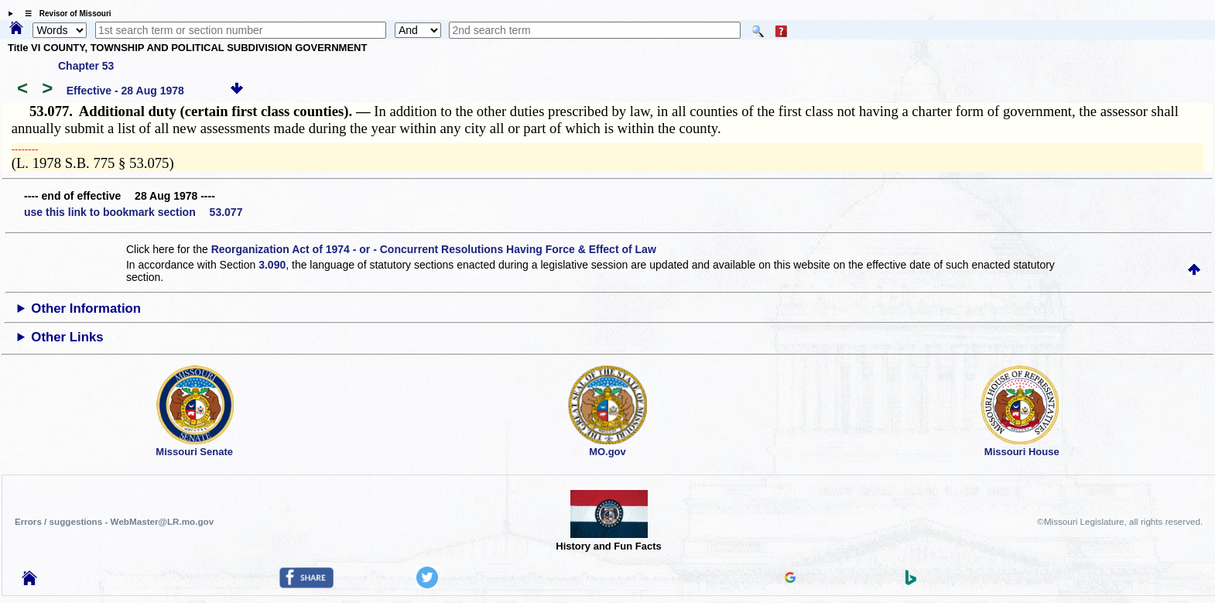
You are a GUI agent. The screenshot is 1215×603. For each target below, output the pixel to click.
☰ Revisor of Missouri (64, 13)
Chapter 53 (86, 66)
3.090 (272, 265)
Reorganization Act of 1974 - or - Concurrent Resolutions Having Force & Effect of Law (433, 249)
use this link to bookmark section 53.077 (133, 212)
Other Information (86, 308)
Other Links (67, 337)
